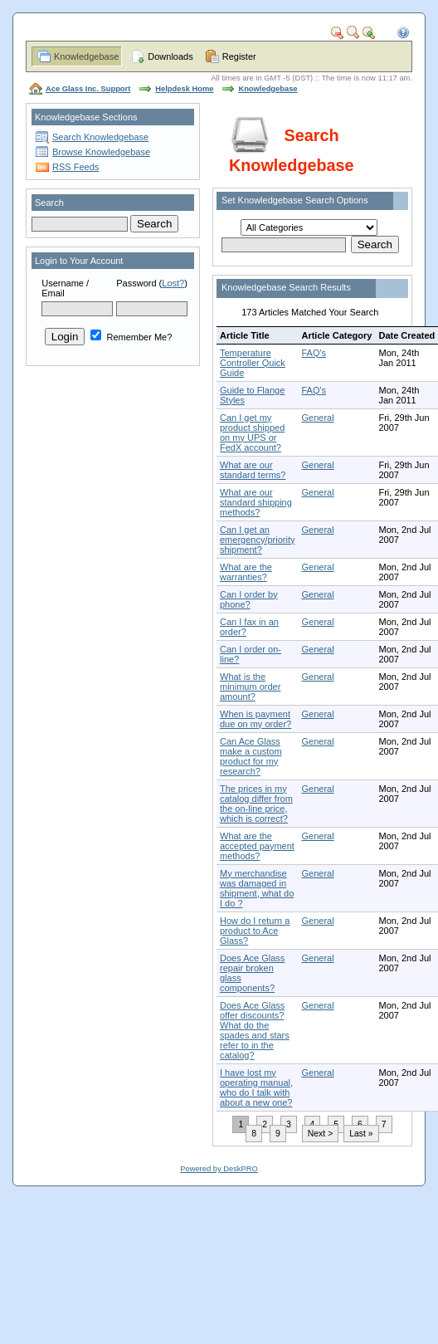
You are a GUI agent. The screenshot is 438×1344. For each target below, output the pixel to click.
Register (239, 56)
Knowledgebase (86, 56)
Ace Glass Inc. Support (88, 89)
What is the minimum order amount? (250, 686)
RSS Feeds (75, 167)
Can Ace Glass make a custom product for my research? (251, 756)
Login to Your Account (79, 261)
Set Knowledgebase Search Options (294, 200)
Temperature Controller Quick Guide (252, 363)
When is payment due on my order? (255, 719)
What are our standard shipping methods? (256, 502)
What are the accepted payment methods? (257, 846)
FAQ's (313, 353)
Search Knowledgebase (100, 137)
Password (136, 283)
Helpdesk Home (184, 89)
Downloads (170, 56)
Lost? (173, 283)
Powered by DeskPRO (218, 1169)
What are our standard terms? (252, 470)
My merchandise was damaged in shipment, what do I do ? (257, 888)
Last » (360, 1133)
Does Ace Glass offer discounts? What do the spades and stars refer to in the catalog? (255, 1030)
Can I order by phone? (249, 599)
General (317, 418)
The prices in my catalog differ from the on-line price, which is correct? (256, 804)
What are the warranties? (246, 572)
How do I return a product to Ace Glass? (255, 931)
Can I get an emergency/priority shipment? (257, 540)
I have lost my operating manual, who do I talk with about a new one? (256, 1087)
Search (49, 203)
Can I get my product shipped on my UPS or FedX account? (252, 432)
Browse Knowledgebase (101, 152)
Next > (320, 1133)
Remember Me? (131, 337)
